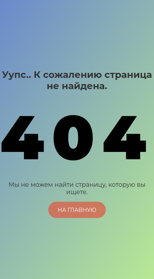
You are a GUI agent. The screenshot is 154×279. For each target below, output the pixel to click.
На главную (77, 209)
